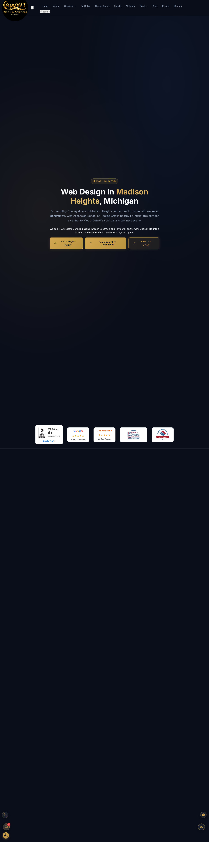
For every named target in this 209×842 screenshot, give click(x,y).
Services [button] (70, 5)
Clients (117, 5)
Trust (144, 5)
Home (45, 5)
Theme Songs (102, 5)
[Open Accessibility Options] (6, 835)
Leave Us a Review (142, 243)
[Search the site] (45, 9)
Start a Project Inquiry (64, 243)
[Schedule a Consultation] (6, 818)
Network (130, 5)
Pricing (165, 5)
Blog (154, 5)
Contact (178, 5)
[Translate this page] (201, 826)
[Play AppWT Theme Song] (201, 818)
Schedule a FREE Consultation (103, 243)
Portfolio (85, 5)
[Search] (32, 6)
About (56, 5)
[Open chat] (6, 826)
